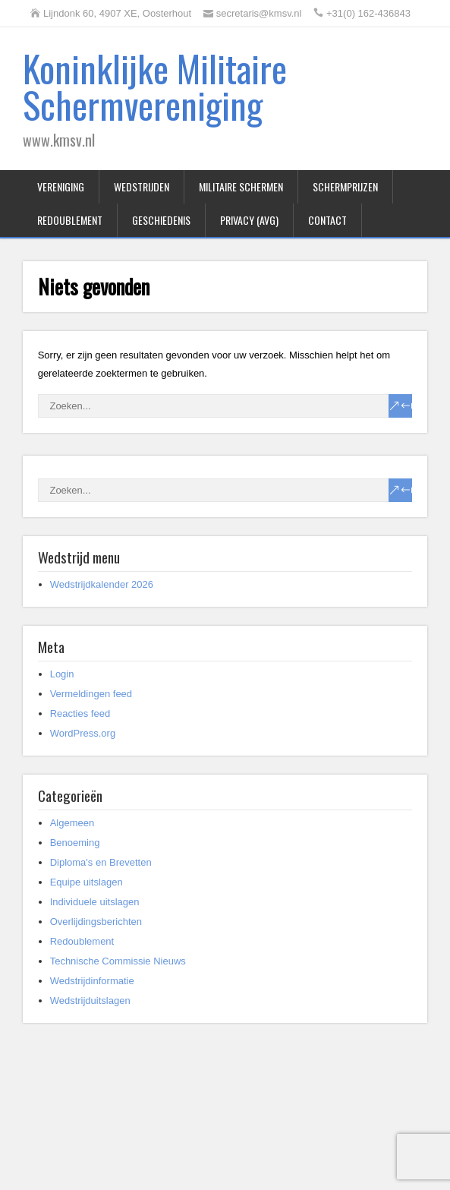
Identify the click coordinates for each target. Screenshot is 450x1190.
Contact (327, 220)
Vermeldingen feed (91, 693)
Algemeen (72, 823)
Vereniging (60, 186)
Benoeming (75, 842)
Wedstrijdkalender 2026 (101, 584)
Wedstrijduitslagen (90, 1000)
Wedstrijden (141, 186)
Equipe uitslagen (86, 882)
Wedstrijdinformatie (92, 980)
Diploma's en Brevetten (101, 862)
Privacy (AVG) (249, 220)
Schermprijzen (345, 186)
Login (62, 674)
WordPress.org (82, 733)
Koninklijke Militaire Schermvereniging (155, 86)
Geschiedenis (161, 220)
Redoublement (69, 220)
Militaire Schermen (241, 186)
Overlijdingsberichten (96, 921)
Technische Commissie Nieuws (118, 961)
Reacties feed (80, 713)
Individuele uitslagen (95, 901)
